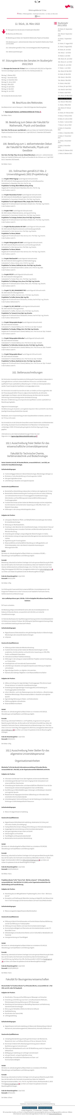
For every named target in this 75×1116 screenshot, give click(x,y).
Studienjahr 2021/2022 (38, 14)
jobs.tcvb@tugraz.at (45, 569)
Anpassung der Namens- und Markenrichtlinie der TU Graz (22, 112)
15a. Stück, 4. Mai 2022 (64, 80)
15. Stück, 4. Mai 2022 (64, 83)
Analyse (45, 1110)
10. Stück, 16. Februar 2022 (65, 113)
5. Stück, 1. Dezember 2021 (65, 133)
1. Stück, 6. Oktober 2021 (65, 153)
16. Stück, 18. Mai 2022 (64, 74)
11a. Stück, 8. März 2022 (64, 102)
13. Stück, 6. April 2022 (64, 92)
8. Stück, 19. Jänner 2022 (65, 119)
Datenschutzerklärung (33, 1104)
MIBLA (19, 14)
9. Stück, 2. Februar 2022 (65, 116)
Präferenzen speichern (45, 1108)
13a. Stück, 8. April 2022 (64, 89)
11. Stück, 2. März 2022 (64, 105)
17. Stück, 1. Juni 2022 (64, 68)
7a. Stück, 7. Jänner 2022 (65, 122)
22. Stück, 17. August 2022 (65, 43)
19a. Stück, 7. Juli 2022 (64, 53)
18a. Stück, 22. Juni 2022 (65, 62)
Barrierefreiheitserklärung (47, 1104)
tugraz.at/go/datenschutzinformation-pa (23, 436)
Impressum (23, 1104)
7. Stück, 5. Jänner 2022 (64, 125)
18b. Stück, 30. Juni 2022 (65, 59)
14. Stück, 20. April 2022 (64, 86)
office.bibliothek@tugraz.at (30, 860)
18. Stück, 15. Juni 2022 (64, 65)
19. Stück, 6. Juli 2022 (64, 56)
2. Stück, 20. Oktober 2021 (65, 150)
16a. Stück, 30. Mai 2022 (65, 71)
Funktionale (37, 1110)
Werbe (51, 1110)
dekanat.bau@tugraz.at (11, 1084)
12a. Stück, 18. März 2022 (65, 95)
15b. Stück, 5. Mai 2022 (64, 77)
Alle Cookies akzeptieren (30, 1108)
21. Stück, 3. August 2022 (65, 46)
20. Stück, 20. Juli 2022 (64, 49)
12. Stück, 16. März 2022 (52, 14)
